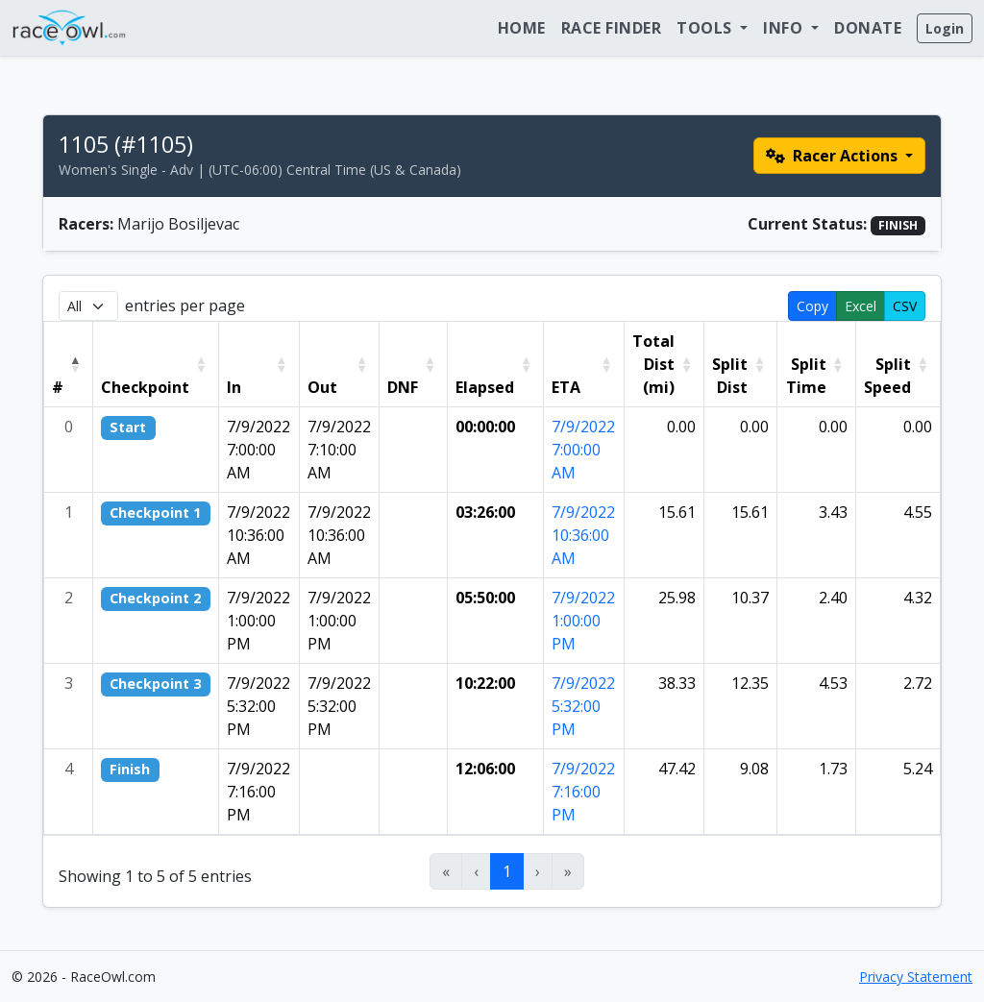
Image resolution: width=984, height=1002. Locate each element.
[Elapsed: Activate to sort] (496, 364)
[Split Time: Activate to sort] (816, 364)
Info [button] (785, 27)
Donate (867, 27)
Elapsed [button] (484, 387)
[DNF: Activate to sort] (414, 364)
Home (522, 27)
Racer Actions (833, 155)
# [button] (57, 387)
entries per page (185, 305)
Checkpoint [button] (145, 387)
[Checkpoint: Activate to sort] (156, 364)
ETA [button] (566, 387)
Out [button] (322, 387)
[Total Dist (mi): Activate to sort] (663, 364)
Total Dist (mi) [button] (653, 364)
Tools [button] (706, 27)
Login (944, 28)
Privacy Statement (915, 976)
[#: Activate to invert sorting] (68, 364)
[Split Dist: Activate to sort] (740, 364)
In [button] (234, 387)
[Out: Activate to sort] (339, 364)
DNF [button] (402, 387)
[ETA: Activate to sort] (584, 364)
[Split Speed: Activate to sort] (897, 364)
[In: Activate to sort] (259, 364)
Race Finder (611, 27)
